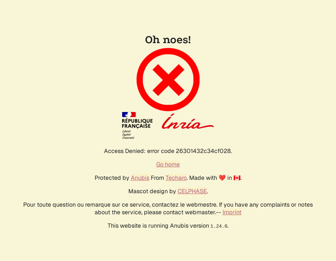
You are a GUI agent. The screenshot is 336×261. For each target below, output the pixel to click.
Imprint (232, 212)
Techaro (176, 178)
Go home (168, 164)
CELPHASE (192, 191)
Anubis (140, 178)
